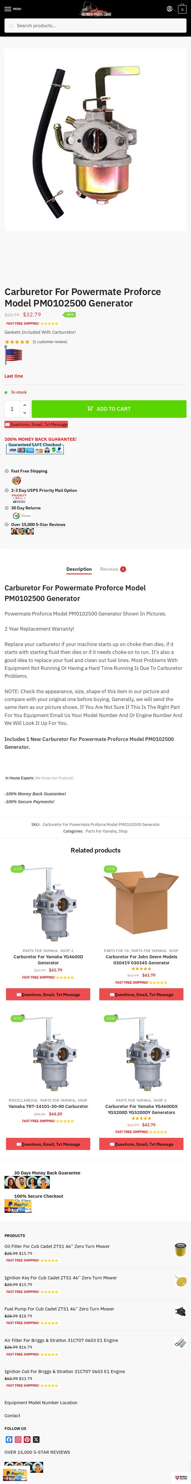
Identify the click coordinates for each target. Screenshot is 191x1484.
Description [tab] (79, 569)
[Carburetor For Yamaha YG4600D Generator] (48, 903)
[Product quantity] (12, 409)
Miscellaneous (23, 1100)
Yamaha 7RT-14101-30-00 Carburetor (48, 1106)
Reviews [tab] (109, 569)
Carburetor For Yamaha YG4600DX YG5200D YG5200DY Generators (141, 1109)
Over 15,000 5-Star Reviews (38, 528)
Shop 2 (66, 951)
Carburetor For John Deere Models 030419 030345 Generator (141, 960)
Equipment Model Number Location (41, 1402)
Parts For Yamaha (101, 831)
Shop (123, 831)
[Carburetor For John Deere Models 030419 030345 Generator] (141, 903)
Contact (12, 1415)
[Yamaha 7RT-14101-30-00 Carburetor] (48, 1052)
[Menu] (14, 9)
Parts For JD (116, 951)
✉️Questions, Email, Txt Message (36, 424)
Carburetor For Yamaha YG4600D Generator (48, 960)
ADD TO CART (114, 408)
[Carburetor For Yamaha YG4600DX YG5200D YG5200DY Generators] (141, 1052)
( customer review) (50, 341)
